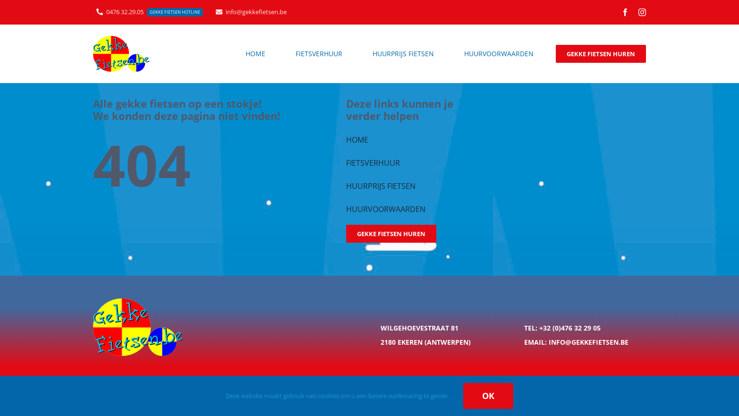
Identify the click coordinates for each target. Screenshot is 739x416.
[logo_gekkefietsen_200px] (121, 38)
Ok (488, 395)
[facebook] (625, 12)
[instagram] (642, 12)
